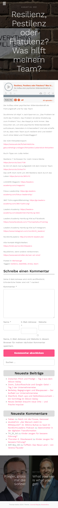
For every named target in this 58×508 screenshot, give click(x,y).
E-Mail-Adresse (28, 324)
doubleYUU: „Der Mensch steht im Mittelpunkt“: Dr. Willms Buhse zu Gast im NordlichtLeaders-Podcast (29, 425)
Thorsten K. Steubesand (20, 439)
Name (7, 322)
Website (42, 322)
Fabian (11, 419)
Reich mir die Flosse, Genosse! (33, 419)
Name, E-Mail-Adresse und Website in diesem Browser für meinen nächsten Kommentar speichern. (26, 342)
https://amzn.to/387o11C (20, 176)
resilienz (14, 264)
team (36, 264)
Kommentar (10, 286)
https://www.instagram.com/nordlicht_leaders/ (24, 231)
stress (30, 264)
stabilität (22, 264)
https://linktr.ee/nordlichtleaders (17, 246)
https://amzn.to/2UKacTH (14, 169)
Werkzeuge (17, 261)
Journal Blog (34, 504)
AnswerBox (45, 504)
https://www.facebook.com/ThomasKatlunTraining (25, 222)
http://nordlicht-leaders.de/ (32, 237)
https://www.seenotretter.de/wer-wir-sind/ (21, 255)
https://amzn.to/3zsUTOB (14, 162)
